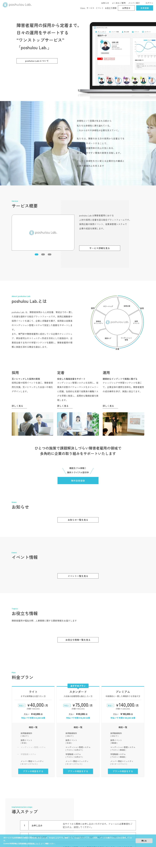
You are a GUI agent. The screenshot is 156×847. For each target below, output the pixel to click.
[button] (36, 142)
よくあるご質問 (118, 2)
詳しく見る (17, 293)
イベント (99, 8)
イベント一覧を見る (78, 464)
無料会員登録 (78, 368)
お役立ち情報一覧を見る (78, 527)
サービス (90, 8)
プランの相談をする (33, 659)
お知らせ (105, 2)
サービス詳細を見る (99, 136)
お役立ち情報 (110, 8)
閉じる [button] (144, 841)
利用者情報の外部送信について (29, 843)
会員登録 (145, 8)
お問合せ (126, 8)
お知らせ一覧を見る (78, 407)
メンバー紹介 (134, 2)
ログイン (149, 2)
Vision (82, 8)
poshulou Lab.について (37, 60)
